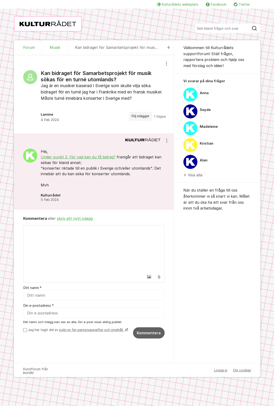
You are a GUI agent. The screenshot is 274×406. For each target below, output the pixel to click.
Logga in (220, 370)
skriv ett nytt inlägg (75, 218)
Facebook (216, 4)
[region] (94, 94)
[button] (149, 276)
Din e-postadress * (38, 305)
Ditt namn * (32, 288)
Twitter (242, 4)
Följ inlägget (140, 116)
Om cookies (242, 370)
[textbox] (93, 248)
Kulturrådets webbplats (177, 4)
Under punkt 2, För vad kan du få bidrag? (78, 157)
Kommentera (149, 333)
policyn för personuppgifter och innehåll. (92, 330)
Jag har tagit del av (77, 330)
